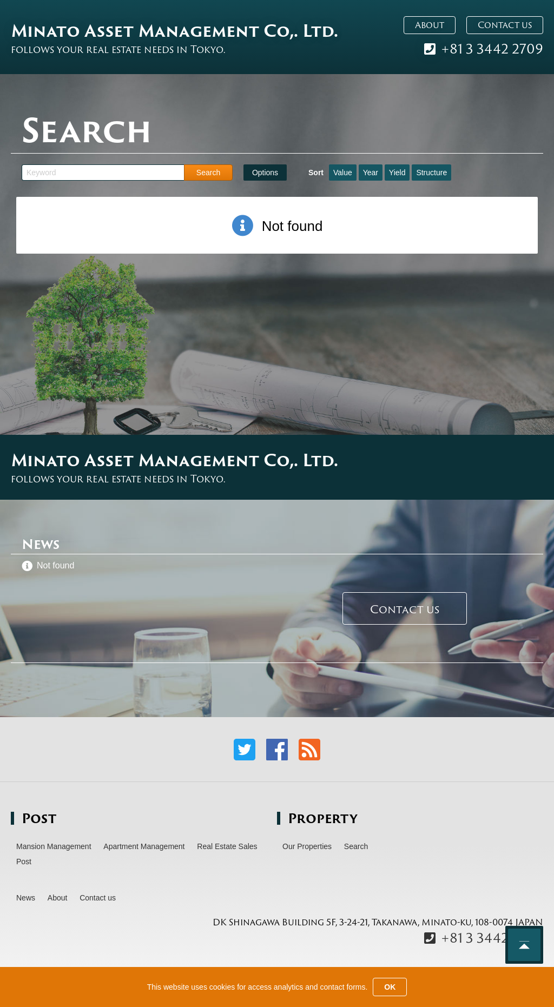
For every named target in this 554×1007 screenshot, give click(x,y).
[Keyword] (103, 172)
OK (389, 987)
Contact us (505, 24)
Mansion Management (53, 846)
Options (265, 172)
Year (370, 172)
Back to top (524, 945)
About (429, 24)
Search (356, 846)
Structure (431, 172)
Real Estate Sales (227, 846)
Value (342, 172)
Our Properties (307, 846)
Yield (397, 172)
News (25, 897)
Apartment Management (143, 846)
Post (23, 861)
